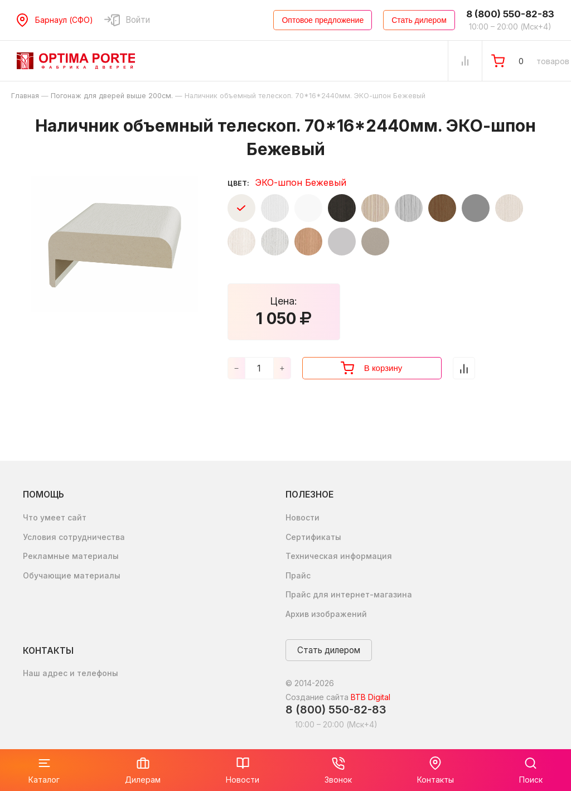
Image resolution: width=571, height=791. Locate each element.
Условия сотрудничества (74, 537)
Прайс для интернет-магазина (349, 594)
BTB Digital (370, 697)
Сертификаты (313, 537)
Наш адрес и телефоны (70, 673)
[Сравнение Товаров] (465, 61)
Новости (303, 517)
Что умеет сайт (54, 517)
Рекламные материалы (71, 556)
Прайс (298, 575)
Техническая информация (339, 556)
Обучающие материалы (71, 575)
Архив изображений (326, 614)
